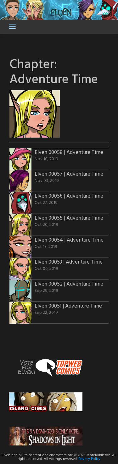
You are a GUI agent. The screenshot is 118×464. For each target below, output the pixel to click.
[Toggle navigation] (12, 26)
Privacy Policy (89, 459)
